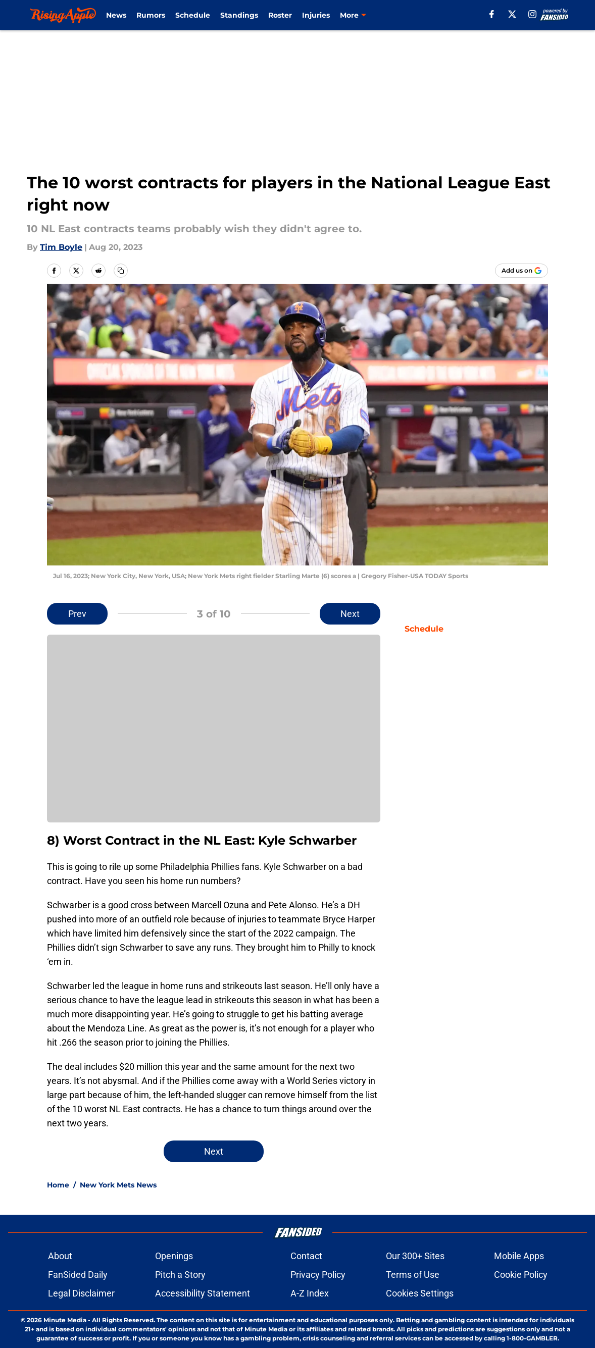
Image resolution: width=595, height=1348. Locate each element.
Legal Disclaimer (81, 1293)
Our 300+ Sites (415, 1256)
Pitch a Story (180, 1274)
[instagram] (532, 14)
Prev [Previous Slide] (77, 613)
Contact (306, 1256)
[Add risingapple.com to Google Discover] (521, 271)
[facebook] (491, 14)
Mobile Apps (519, 1256)
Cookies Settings (420, 1293)
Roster (280, 15)
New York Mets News (118, 1184)
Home (58, 1184)
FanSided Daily (78, 1274)
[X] (512, 14)
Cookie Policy (521, 1274)
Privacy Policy (317, 1274)
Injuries (316, 15)
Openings (174, 1256)
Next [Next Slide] (350, 613)
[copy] (121, 271)
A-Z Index (309, 1293)
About (60, 1256)
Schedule (192, 15)
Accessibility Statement (202, 1293)
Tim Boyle (61, 247)
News (116, 15)
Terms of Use (412, 1274)
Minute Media (64, 1320)
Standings (239, 15)
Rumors (150, 15)
